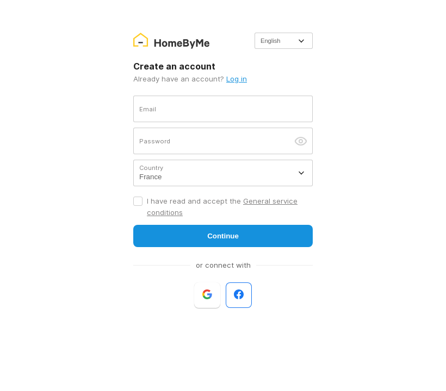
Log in (236, 78)
